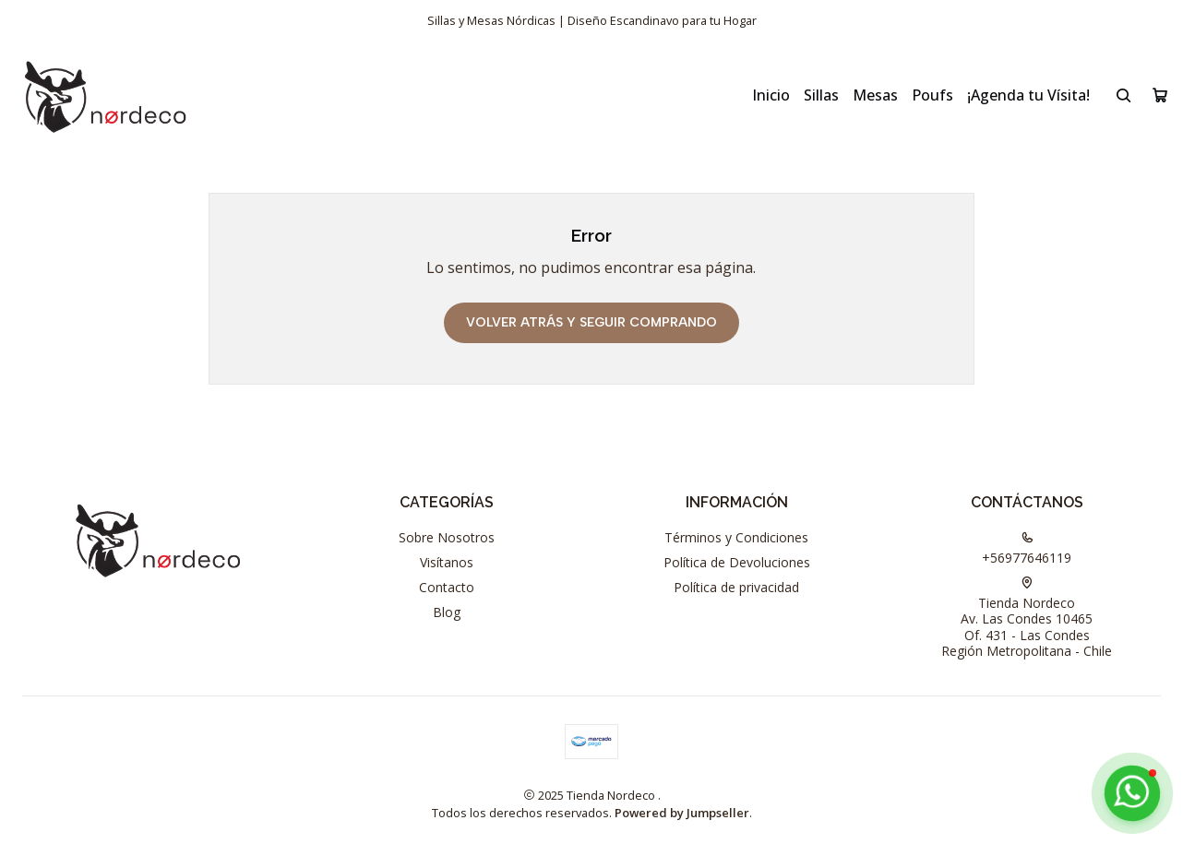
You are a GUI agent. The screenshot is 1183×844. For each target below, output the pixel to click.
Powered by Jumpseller (682, 812)
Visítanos (446, 562)
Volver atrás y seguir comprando (591, 322)
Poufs (932, 95)
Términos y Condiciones (736, 537)
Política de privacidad (736, 587)
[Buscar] (1124, 95)
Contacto (446, 587)
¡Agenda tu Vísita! (1028, 95)
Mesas (875, 95)
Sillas (821, 95)
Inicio (771, 95)
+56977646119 (1026, 548)
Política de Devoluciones (736, 562)
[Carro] (1160, 95)
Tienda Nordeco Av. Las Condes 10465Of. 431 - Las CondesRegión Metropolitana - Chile (1026, 618)
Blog (446, 612)
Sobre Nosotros (447, 537)
